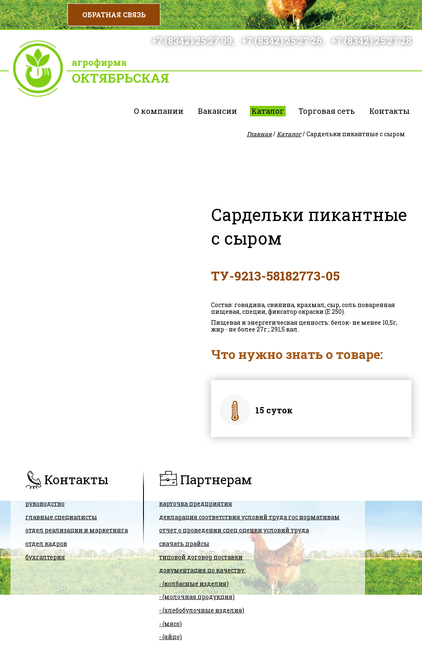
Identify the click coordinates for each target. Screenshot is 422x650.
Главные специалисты (61, 517)
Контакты (389, 111)
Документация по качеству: (202, 570)
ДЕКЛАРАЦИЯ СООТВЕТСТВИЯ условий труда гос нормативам (249, 517)
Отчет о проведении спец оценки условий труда (234, 530)
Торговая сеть (326, 111)
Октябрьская (120, 78)
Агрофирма (99, 62)
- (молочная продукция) (197, 597)
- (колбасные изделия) (194, 584)
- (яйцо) (170, 637)
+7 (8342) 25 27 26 (281, 41)
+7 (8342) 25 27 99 (191, 41)
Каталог (268, 111)
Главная (259, 134)
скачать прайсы (184, 543)
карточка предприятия (195, 503)
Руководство (45, 503)
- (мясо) (170, 624)
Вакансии (217, 111)
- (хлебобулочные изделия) (201, 610)
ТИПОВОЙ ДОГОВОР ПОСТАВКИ (201, 557)
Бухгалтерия (45, 557)
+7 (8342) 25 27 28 (371, 41)
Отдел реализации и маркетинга (76, 530)
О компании (159, 111)
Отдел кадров (46, 543)
